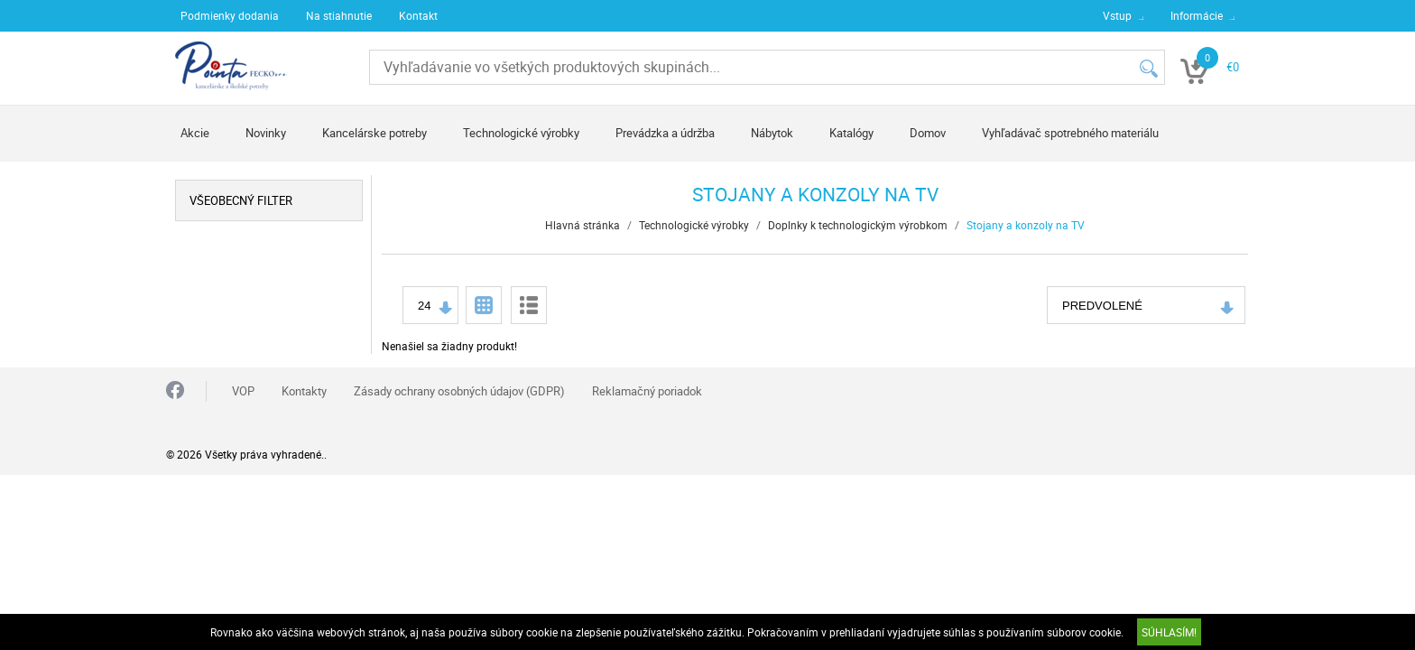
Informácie (1196, 15)
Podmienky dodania (229, 15)
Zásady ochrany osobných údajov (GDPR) (459, 391)
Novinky (265, 133)
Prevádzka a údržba (665, 133)
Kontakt (418, 15)
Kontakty (304, 391)
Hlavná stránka (582, 225)
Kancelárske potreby (374, 133)
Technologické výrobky (521, 133)
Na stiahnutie (339, 15)
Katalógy (851, 133)
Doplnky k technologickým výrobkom (858, 225)
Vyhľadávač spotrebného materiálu (1070, 133)
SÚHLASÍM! (1169, 632)
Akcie (194, 133)
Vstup (1117, 15)
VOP (243, 391)
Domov (928, 133)
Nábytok (772, 133)
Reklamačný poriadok (647, 391)
